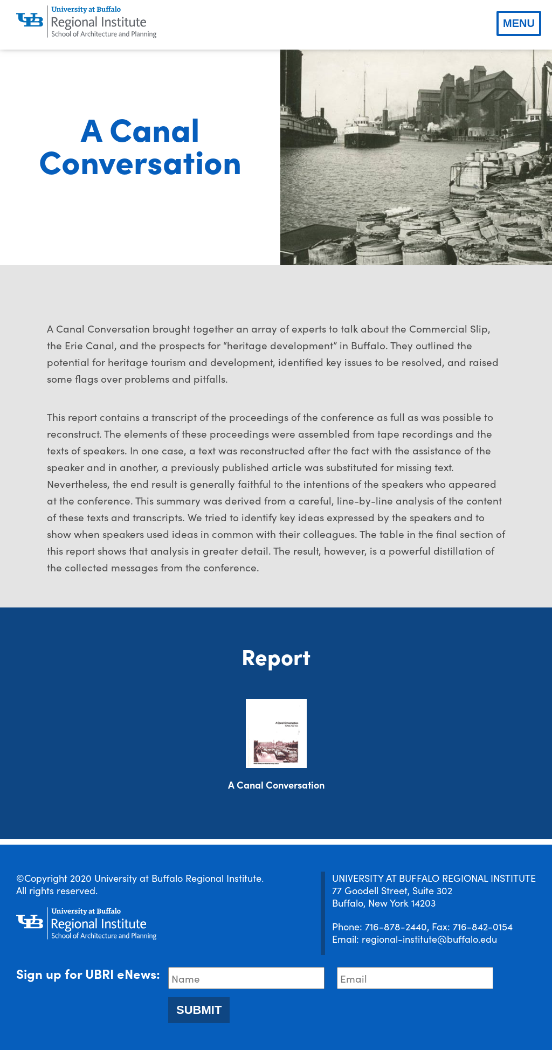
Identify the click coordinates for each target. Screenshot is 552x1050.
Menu (519, 23)
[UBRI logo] (86, 22)
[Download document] (276, 733)
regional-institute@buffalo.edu (429, 938)
